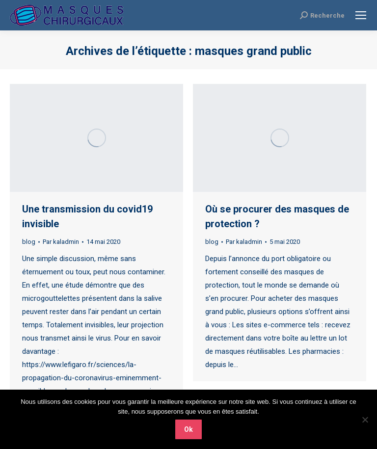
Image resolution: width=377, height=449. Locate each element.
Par (61, 241)
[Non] (365, 419)
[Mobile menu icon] (360, 15)
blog (28, 241)
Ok (188, 429)
